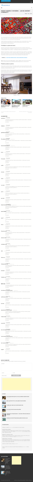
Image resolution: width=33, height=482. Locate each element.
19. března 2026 (15, 290)
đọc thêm (2, 303)
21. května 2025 (6, 178)
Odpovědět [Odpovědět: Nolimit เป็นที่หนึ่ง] (7, 215)
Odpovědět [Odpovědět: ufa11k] (7, 195)
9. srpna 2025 (6, 224)
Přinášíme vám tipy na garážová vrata (26, 106)
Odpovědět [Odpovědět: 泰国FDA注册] (7, 287)
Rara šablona (23, 480)
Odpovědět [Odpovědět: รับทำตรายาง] (7, 261)
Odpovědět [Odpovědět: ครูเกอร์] (7, 221)
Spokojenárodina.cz (19, 436)
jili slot (2, 152)
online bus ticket (3, 237)
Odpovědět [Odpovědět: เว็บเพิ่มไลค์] (7, 129)
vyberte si (24, 446)
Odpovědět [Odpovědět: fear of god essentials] (7, 346)
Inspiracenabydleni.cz (19, 431)
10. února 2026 (7, 270)
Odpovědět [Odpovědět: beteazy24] (7, 274)
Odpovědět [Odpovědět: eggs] (7, 254)
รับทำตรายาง (3, 257)
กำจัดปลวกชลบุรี (3, 316)
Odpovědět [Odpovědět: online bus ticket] (7, 241)
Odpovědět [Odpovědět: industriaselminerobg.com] (7, 149)
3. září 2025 (9, 244)
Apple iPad (15, 443)
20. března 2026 (7, 303)
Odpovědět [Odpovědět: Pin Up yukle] (7, 162)
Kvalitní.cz (7, 35)
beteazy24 (2, 270)
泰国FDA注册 (3, 283)
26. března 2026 (15, 336)
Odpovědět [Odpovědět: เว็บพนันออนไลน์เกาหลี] (7, 267)
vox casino (3, 185)
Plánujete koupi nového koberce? (5, 2)
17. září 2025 (7, 257)
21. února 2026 (9, 277)
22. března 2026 (15, 310)
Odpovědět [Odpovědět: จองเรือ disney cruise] (7, 300)
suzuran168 (3, 323)
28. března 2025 (12, 139)
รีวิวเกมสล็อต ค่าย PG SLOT (5, 139)
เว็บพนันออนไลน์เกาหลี (4, 264)
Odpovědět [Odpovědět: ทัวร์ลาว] (7, 228)
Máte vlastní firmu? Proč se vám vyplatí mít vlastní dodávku (16, 400)
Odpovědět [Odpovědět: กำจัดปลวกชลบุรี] (7, 320)
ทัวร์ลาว (2, 224)
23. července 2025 (9, 211)
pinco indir (2, 198)
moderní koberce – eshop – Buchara (15, 60)
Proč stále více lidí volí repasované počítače (14, 409)
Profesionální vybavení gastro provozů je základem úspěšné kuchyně (18, 396)
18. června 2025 (7, 198)
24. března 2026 (8, 323)
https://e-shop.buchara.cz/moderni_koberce (7, 72)
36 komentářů (12, 35)
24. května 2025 (7, 185)
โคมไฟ (2, 178)
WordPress (30, 480)
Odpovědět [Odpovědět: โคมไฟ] (7, 182)
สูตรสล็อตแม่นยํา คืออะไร (5, 132)
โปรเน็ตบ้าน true (3, 277)
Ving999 (2, 349)
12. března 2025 (12, 132)
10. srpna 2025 (10, 231)
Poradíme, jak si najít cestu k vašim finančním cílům (15, 405)
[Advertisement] (16, 384)
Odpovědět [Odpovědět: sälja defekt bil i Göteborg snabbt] (7, 313)
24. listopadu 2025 (11, 264)
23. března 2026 (9, 316)
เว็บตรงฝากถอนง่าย (4, 231)
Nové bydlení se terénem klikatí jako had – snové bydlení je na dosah (16, 106)
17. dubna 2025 (6, 165)
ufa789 (2, 165)
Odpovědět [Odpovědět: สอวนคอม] (7, 175)
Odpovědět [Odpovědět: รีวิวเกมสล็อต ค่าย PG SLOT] (7, 142)
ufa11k (2, 191)
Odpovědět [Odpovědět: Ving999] (7, 353)
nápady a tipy (11, 427)
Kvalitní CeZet (8, 480)
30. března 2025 (6, 152)
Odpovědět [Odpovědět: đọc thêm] (7, 307)
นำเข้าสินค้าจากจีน (4, 244)
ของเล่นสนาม (3, 118)
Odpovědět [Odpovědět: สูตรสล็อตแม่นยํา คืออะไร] (7, 136)
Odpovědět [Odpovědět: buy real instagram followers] (7, 333)
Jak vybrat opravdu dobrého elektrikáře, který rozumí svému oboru (5, 106)
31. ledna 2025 (8, 118)
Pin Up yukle (3, 158)
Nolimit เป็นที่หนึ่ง (3, 211)
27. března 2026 (6, 349)
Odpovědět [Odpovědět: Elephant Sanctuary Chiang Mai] (7, 208)
